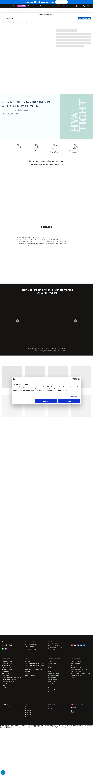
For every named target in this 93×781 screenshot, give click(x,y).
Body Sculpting (47, 10)
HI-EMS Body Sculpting (8, 685)
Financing (50, 669)
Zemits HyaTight (7, 18)
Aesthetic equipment (12, 22)
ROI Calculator (52, 671)
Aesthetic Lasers (57, 10)
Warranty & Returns (53, 675)
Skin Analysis (5, 671)
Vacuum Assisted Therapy (9, 679)
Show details (73, 396)
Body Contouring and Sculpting (33, 669)
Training (73, 665)
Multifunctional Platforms (22, 10)
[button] (87, 6)
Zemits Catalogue (53, 679)
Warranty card (52, 677)
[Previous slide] (4, 54)
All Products (11, 10)
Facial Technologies (36, 10)
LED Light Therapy (7, 673)
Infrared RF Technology (8, 683)
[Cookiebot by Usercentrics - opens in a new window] (73, 379)
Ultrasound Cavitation (8, 681)
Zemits (3, 22)
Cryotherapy (5, 675)
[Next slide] (50, 54)
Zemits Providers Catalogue (79, 669)
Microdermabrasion (7, 669)
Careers (73, 677)
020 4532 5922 (7, 645)
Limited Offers (52, 663)
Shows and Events (53, 689)
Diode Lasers (5, 687)
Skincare (65, 10)
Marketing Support (76, 661)
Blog (49, 665)
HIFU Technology (6, 667)
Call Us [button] (4, 642)
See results (51, 687)
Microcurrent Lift (6, 665)
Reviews (50, 667)
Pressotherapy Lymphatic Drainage (11, 677)
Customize (46, 401)
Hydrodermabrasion (7, 661)
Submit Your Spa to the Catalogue (80, 673)
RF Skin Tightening (7, 663)
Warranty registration (77, 667)
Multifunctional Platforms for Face (34, 663)
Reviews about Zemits (54, 691)
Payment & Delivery (53, 673)
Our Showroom (52, 694)
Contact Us (51, 683)
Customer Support (76, 663)
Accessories (82, 10)
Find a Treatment (76, 671)
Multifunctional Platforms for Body (34, 665)
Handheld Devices (73, 10)
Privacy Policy (51, 681)
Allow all (69, 401)
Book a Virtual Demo (77, 675)
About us (50, 661)
